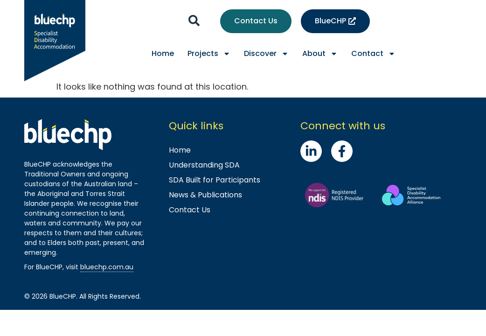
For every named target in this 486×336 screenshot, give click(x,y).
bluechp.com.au (106, 267)
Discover (266, 53)
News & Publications (205, 194)
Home (163, 53)
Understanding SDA (204, 165)
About (320, 53)
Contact (373, 53)
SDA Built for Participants (214, 180)
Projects (208, 53)
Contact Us (189, 209)
